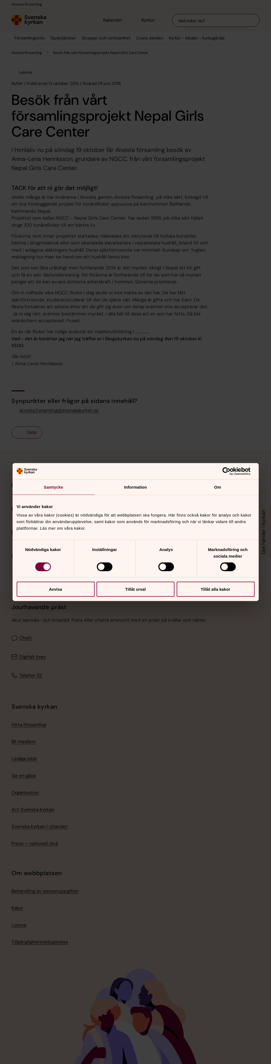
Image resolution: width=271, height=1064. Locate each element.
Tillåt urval (135, 589)
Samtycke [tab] (53, 487)
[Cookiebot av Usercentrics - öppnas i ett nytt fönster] (231, 471)
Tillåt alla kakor (215, 589)
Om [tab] (217, 487)
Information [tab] (135, 487)
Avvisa (55, 589)
